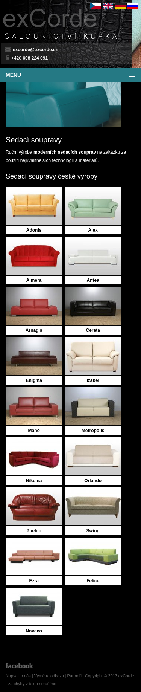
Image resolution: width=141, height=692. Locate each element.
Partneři (74, 676)
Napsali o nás (18, 676)
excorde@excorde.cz (35, 49)
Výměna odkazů (49, 676)
